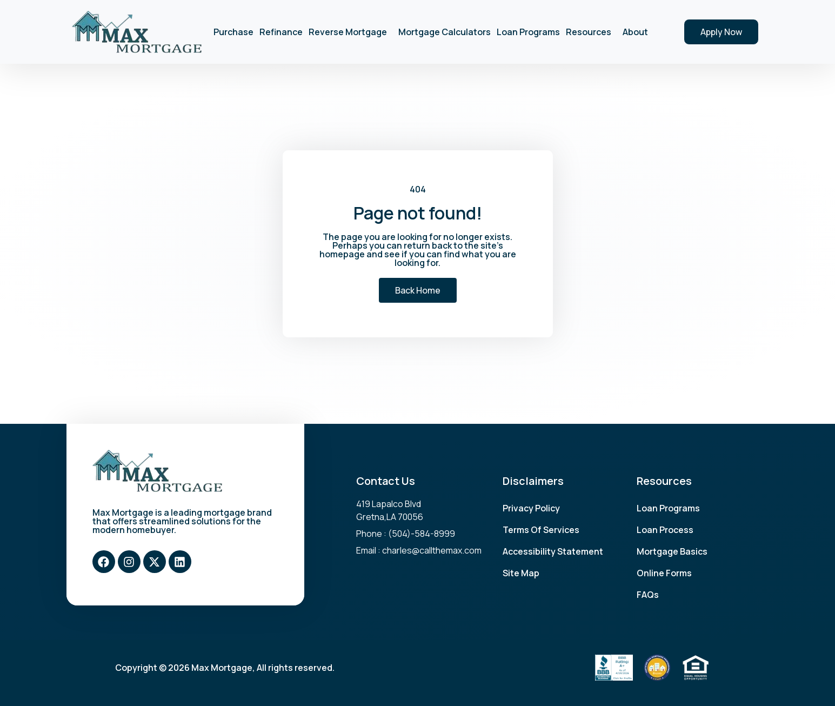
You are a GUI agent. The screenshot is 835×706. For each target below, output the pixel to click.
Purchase (233, 32)
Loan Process (665, 530)
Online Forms (664, 573)
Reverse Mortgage (350, 32)
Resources (591, 32)
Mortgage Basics (672, 551)
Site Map (521, 573)
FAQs (648, 595)
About (638, 32)
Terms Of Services (541, 530)
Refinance (281, 32)
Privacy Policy (531, 508)
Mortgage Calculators (444, 32)
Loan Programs (528, 32)
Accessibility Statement (553, 551)
